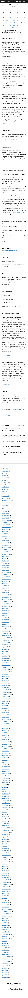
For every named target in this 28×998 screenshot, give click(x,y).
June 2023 (4, 586)
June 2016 (4, 760)
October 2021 (5, 631)
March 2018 (5, 712)
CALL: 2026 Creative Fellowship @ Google (12, 453)
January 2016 (5, 771)
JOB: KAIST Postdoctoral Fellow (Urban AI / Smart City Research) (13, 436)
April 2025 (4, 538)
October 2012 (5, 859)
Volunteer (4, 503)
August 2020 (5, 647)
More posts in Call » (22, 425)
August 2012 (5, 864)
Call (3, 469)
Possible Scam (5, 487)
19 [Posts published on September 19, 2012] (10, 22)
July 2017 (4, 730)
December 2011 (6, 882)
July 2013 (4, 839)
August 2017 (5, 728)
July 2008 (4, 968)
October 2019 (5, 669)
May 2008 (4, 972)
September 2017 (6, 726)
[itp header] (14, 1)
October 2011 (5, 886)
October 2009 (5, 934)
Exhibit (3, 473)
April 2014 (4, 819)
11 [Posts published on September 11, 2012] (7, 20)
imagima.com (6, 355)
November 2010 (6, 911)
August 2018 (5, 701)
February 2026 (5, 515)
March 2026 (5, 513)
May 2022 (4, 615)
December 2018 (6, 692)
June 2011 (4, 896)
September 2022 (6, 606)
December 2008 (6, 957)
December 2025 (6, 520)
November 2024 (6, 549)
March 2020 (5, 658)
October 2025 (5, 525)
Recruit (4, 489)
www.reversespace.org (18, 409)
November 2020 (6, 640)
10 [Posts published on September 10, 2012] (3, 20)
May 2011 (4, 898)
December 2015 (6, 773)
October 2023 (5, 577)
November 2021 (6, 629)
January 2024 (5, 570)
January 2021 (5, 635)
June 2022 (4, 613)
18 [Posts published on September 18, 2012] (7, 22)
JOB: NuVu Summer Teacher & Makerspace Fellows (11, 429)
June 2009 (4, 943)
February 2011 (5, 905)
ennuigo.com (6, 384)
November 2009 (6, 932)
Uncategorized (5, 500)
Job (2, 480)
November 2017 (6, 721)
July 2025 (4, 531)
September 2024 (6, 554)
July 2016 (4, 758)
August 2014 (5, 810)
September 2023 (6, 579)
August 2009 (5, 938)
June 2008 (4, 970)
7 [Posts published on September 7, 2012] (17, 17)
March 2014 (5, 821)
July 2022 (4, 610)
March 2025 (5, 540)
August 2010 (5, 918)
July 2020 (4, 649)
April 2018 (4, 710)
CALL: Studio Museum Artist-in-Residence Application (11, 447)
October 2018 (5, 696)
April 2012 (4, 873)
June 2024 (4, 558)
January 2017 (5, 744)
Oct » (16, 27)
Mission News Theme (9, 995)
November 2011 (6, 884)
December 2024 (6, 547)
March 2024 (5, 565)
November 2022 (6, 601)
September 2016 (6, 753)
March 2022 (5, 620)
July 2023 (4, 583)
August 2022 (5, 608)
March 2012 (5, 875)
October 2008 (5, 961)
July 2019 (4, 676)
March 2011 (5, 902)
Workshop (4, 505)
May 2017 (4, 735)
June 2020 (4, 651)
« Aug (12, 27)
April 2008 (4, 975)
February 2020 (5, 660)
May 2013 (4, 843)
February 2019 (5, 687)
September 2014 (6, 807)
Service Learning (6, 494)
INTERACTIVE (23, 1)
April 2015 (4, 791)
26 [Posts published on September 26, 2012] (10, 25)
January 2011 (5, 907)
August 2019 (5, 674)
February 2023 (5, 595)
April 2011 (4, 900)
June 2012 (4, 868)
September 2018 (6, 699)
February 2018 (5, 715)
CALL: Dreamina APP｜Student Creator (14, 441)
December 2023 (6, 572)
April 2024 (4, 563)
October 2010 (5, 914)
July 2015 (4, 785)
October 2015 (5, 778)
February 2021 (5, 633)
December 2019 (6, 665)
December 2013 (6, 828)
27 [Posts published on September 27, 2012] (14, 25)
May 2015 (4, 789)
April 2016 (4, 764)
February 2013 (5, 850)
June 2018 (4, 705)
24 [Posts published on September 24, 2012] (3, 25)
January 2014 (5, 825)
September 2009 (6, 936)
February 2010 (5, 927)
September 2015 (6, 780)
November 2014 (6, 803)
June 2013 (4, 841)
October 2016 (5, 751)
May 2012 (4, 871)
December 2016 (6, 746)
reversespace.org (18, 212)
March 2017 (5, 739)
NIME (3, 484)
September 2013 (6, 834)
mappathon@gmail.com (10, 250)
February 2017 (5, 742)
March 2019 (5, 685)
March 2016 (5, 767)
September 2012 (6, 862)
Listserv (4, 482)
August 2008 (5, 966)
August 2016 (5, 755)
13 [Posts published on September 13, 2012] (14, 20)
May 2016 (4, 762)
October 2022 (5, 604)
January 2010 (5, 929)
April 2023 (4, 590)
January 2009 (5, 954)
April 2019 (4, 683)
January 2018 (5, 717)
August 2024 (5, 556)
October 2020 (5, 642)
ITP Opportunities (14, 5)
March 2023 (5, 592)
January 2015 (5, 798)
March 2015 (5, 794)
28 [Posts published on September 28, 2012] (17, 25)
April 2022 (4, 617)
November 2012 (6, 857)
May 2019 (4, 681)
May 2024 (4, 561)
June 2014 (4, 814)
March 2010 (5, 925)
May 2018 (4, 708)
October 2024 (5, 552)
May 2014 (4, 816)
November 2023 (6, 574)
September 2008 (6, 963)
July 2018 (4, 703)
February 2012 (5, 877)
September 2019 (6, 672)
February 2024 (5, 567)
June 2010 (4, 923)
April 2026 (4, 511)
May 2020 (4, 653)
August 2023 (5, 581)
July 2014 (4, 812)
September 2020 (6, 644)
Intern (3, 478)
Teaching (4, 498)
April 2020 (4, 656)
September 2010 (6, 916)
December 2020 (6, 638)
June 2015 (4, 787)
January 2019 (5, 690)
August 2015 (5, 782)
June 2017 (4, 733)
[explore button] (17, 1)
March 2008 (5, 977)
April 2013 (4, 846)
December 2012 (6, 855)
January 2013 (5, 853)
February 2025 (5, 543)
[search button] (3, 5)
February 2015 (5, 796)
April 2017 (4, 737)
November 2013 (6, 830)
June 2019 (4, 678)
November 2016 (6, 748)
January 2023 (5, 597)
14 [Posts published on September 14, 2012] (17, 20)
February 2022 (5, 622)
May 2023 (4, 588)
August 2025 (5, 529)
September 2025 (6, 527)
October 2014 (5, 805)
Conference (5, 471)
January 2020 (5, 662)
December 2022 (6, 599)
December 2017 (6, 719)
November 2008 (6, 959)
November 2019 (6, 667)
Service (3, 491)
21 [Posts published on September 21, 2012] (17, 22)
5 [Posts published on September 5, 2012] (10, 17)
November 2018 (6, 694)
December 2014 (6, 800)
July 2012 (4, 866)
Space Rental (5, 496)
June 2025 (4, 534)
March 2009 (5, 950)
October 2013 (5, 832)
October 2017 (5, 724)
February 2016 (5, 769)
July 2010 (4, 920)
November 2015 (6, 776)
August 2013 (5, 837)
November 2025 (6, 522)
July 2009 (4, 941)
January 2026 (5, 518)
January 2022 (5, 624)
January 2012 (5, 880)
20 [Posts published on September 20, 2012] (14, 22)
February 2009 (5, 952)
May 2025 (4, 536)
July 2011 (4, 893)
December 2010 (6, 909)
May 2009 (4, 945)
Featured (4, 475)
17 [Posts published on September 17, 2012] (3, 22)
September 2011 (6, 889)
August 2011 (5, 891)
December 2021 (6, 626)
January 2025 (5, 545)
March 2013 (5, 848)
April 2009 (4, 948)
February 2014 (5, 823)
